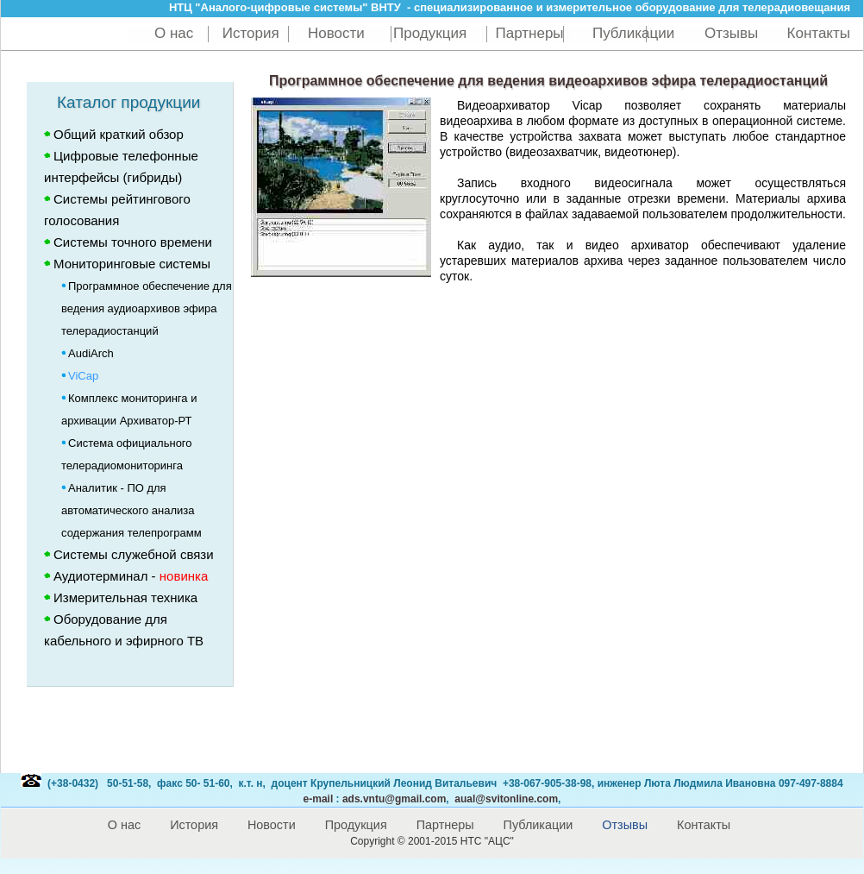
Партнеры (530, 33)
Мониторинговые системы (131, 263)
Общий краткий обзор (118, 134)
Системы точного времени (132, 242)
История (250, 33)
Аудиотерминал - (126, 576)
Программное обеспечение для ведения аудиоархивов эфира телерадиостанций (146, 308)
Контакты (818, 33)
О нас (173, 33)
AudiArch (87, 353)
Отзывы (731, 33)
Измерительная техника (125, 597)
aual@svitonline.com (506, 799)
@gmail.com (394, 799)
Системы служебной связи (133, 554)
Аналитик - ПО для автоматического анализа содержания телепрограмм (131, 510)
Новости (336, 33)
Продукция (429, 33)
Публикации (635, 33)
